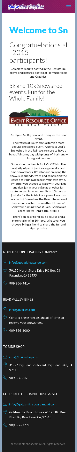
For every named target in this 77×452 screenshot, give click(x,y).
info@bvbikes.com (22, 310)
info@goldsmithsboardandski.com (32, 404)
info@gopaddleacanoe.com (28, 262)
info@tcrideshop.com (24, 357)
